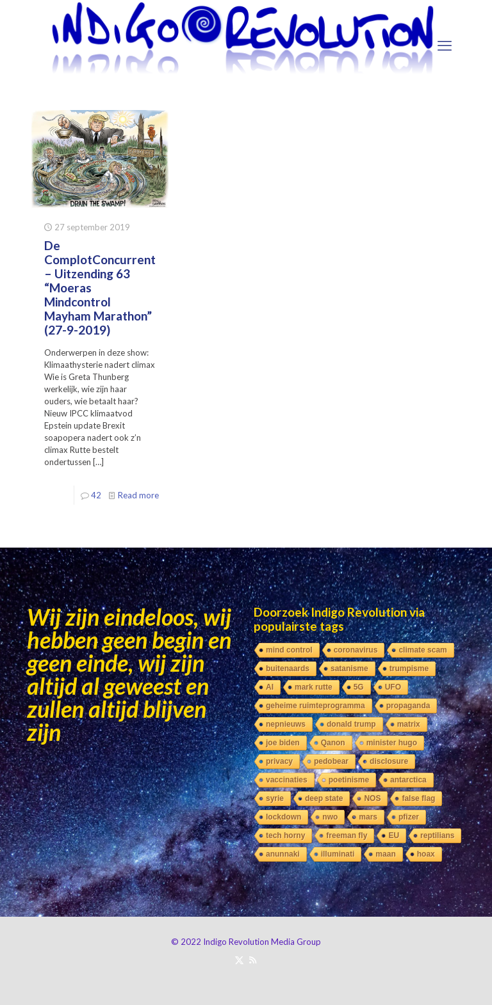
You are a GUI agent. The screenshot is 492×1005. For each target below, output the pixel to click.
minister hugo (391, 742)
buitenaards (287, 668)
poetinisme (349, 779)
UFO (393, 687)
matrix (408, 724)
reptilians (437, 835)
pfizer (408, 816)
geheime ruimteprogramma (315, 705)
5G (359, 687)
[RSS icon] (253, 959)
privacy (279, 761)
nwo (330, 816)
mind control (289, 649)
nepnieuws (286, 724)
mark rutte (313, 687)
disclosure (389, 761)
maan (385, 854)
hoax (426, 854)
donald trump (351, 724)
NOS (372, 798)
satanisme (349, 668)
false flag (418, 798)
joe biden (283, 742)
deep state (324, 798)
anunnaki (283, 854)
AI (270, 687)
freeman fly (346, 835)
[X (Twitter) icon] (239, 959)
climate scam (422, 649)
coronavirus (356, 649)
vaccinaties (287, 779)
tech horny (285, 835)
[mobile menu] (444, 45)
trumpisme (409, 668)
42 (96, 495)
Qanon (333, 742)
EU (393, 835)
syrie (275, 798)
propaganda (408, 705)
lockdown (283, 816)
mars (368, 816)
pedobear (331, 761)
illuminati (338, 854)
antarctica (408, 779)
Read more (138, 495)
